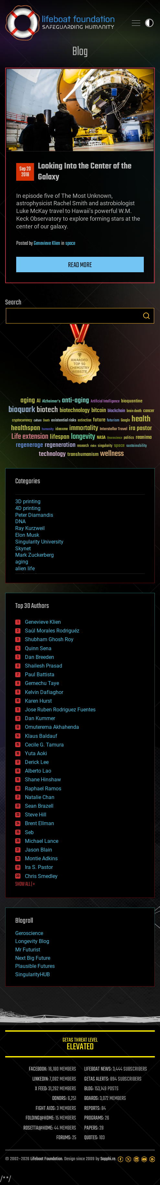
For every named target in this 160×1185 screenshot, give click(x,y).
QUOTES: (91, 1138)
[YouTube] (144, 1159)
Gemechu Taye (42, 683)
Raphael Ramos (43, 788)
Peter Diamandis (34, 515)
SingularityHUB (32, 974)
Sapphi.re (107, 1159)
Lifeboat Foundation (46, 1159)
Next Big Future (32, 958)
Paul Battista (39, 674)
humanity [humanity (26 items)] (48, 429)
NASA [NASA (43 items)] (101, 437)
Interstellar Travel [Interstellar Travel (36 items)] (113, 429)
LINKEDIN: (40, 1079)
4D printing (27, 508)
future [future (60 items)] (99, 420)
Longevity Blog (32, 941)
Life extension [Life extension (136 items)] (29, 437)
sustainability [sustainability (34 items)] (136, 446)
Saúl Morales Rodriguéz (52, 631)
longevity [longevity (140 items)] (83, 437)
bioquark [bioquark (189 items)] (21, 410)
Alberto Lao (38, 771)
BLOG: (89, 1089)
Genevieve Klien (47, 243)
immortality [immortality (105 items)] (83, 428)
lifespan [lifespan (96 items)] (59, 437)
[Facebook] (120, 1159)
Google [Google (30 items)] (125, 421)
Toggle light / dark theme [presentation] (149, 23)
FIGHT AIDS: (46, 1108)
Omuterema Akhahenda (52, 727)
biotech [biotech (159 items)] (47, 410)
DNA (20, 521)
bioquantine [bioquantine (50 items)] (132, 401)
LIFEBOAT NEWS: (98, 1069)
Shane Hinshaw (43, 779)
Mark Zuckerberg (34, 555)
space (70, 243)
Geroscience (29, 933)
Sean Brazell (39, 806)
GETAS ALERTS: (96, 1079)
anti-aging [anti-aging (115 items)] (75, 401)
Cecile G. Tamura (44, 745)
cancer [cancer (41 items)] (148, 411)
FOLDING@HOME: (40, 1118)
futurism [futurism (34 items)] (113, 421)
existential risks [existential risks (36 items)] (63, 420)
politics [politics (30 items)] (129, 438)
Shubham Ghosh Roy (49, 639)
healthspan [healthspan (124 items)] (25, 428)
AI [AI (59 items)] (38, 401)
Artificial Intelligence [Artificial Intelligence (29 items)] (105, 402)
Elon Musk (27, 535)
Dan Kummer (40, 718)
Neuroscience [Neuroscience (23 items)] (114, 438)
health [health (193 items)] (141, 419)
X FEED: (41, 1089)
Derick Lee (37, 762)
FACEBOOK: (38, 1069)
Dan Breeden (39, 657)
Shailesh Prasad (43, 666)
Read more (80, 265)
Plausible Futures (35, 966)
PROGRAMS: (94, 1118)
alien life (25, 568)
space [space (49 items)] (119, 445)
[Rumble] (152, 1159)
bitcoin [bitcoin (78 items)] (98, 410)
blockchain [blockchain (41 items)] (116, 411)
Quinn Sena (38, 648)
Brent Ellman (39, 823)
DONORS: (59, 1098)
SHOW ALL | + (25, 884)
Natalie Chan (39, 797)
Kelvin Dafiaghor (44, 692)
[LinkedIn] (136, 1159)
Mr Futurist (27, 950)
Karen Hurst (38, 701)
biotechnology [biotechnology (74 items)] (75, 410)
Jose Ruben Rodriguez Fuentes (60, 710)
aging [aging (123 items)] (27, 401)
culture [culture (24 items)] (37, 420)
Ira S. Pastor (39, 867)
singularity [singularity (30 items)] (105, 446)
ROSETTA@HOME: (38, 1128)
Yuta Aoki (36, 753)
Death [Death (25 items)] (46, 420)
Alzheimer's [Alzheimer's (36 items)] (51, 401)
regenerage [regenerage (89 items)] (29, 445)
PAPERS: (91, 1128)
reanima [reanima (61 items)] (144, 437)
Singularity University (39, 542)
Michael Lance (41, 841)
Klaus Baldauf (41, 736)
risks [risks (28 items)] (93, 446)
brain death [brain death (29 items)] (134, 411)
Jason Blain (38, 850)
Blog (80, 52)
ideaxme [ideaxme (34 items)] (61, 429)
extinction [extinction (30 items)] (84, 421)
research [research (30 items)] (83, 446)
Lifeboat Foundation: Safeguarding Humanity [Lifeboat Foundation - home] (63, 23)
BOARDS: (91, 1098)
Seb (29, 832)
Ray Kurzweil (30, 528)
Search (146, 315)
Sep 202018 (25, 172)
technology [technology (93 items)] (52, 454)
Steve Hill (35, 815)
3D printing (27, 501)
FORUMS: (63, 1138)
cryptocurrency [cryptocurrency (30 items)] (22, 421)
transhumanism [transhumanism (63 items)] (82, 454)
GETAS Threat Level (80, 1045)
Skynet (23, 548)
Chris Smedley (41, 876)
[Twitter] (128, 1159)
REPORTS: (92, 1108)
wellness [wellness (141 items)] (112, 454)
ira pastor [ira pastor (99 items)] (140, 428)
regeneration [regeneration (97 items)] (60, 445)
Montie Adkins (41, 858)
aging (21, 562)
